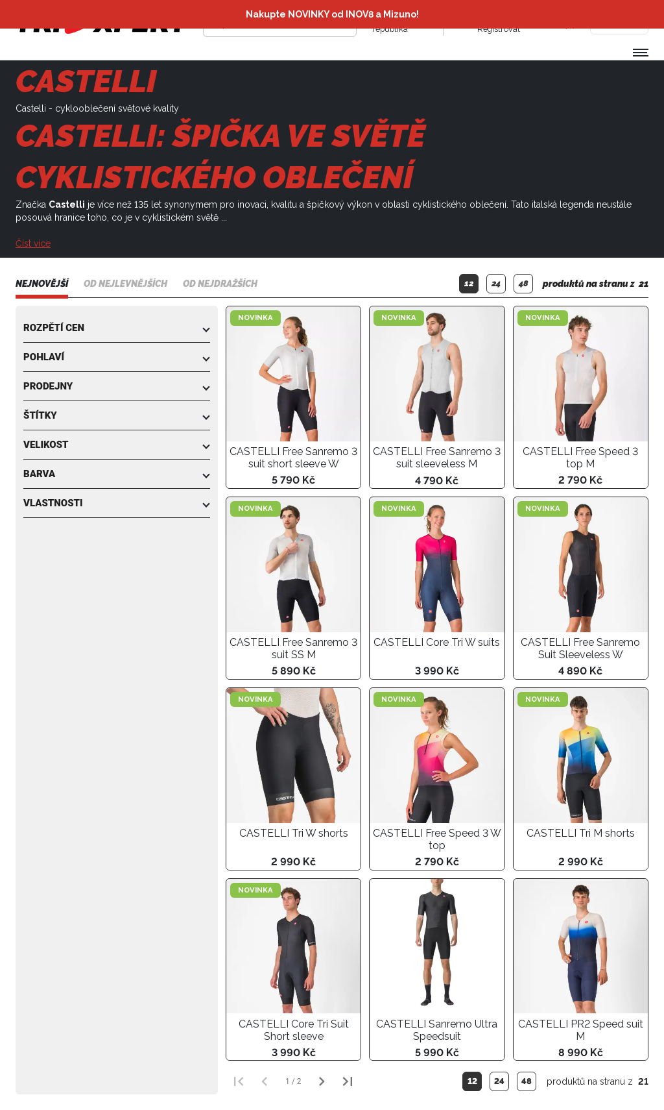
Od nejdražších (220, 283)
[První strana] (239, 1081)
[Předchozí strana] (265, 1081)
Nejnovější (42, 283)
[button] (116, 328)
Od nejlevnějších (125, 283)
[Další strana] (322, 1081)
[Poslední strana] (348, 1081)
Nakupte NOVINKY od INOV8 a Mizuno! (332, 14)
